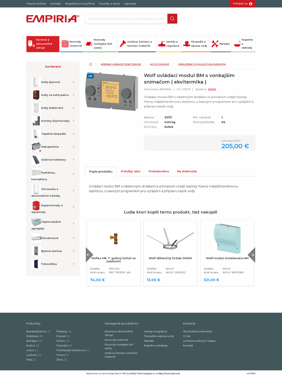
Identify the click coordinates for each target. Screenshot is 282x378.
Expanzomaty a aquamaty (47, 208)
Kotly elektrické (47, 109)
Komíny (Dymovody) (50, 122)
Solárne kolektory (48, 161)
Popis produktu (100, 172)
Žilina (61, 360)
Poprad (63, 337)
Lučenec (33, 356)
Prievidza (64, 346)
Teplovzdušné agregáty (46, 224)
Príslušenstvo (159, 172)
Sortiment (53, 68)
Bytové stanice (46, 252)
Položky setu (130, 172)
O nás (186, 337)
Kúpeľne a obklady (243, 44)
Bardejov (34, 342)
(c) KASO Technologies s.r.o (142, 374)
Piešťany (63, 332)
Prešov (62, 342)
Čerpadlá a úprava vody (195, 44)
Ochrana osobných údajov (199, 342)
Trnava (62, 356)
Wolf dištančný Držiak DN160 (170, 259)
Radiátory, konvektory (43, 175)
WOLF (212, 90)
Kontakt (55, 3)
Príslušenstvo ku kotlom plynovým (202, 65)
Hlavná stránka (36, 3)
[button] (169, 19)
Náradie (221, 45)
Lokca (32, 351)
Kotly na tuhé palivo (50, 96)
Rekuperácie (45, 148)
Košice (32, 346)
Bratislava (34, 337)
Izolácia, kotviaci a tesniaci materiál (135, 44)
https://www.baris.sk (169, 374)
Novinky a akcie (109, 3)
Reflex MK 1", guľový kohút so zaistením (114, 261)
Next (250, 255)
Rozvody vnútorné (72, 44)
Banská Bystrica (38, 332)
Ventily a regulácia (168, 44)
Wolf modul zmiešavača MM (227, 259)
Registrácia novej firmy (80, 3)
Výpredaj (130, 3)
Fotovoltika (44, 265)
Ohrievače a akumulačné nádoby (45, 191)
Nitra (31, 360)
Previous (91, 255)
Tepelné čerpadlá (48, 135)
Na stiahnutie (187, 172)
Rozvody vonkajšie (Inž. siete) (99, 44)
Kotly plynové (45, 83)
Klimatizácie (44, 239)
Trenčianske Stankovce (73, 351)
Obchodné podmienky (197, 332)
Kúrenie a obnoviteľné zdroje (40, 44)
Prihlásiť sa (240, 3)
